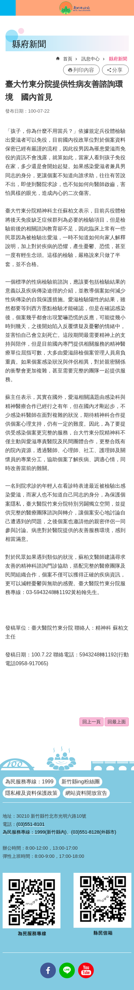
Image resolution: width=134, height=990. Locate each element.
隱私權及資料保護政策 (31, 793)
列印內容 (83, 70)
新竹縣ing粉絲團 (80, 781)
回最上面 (117, 721)
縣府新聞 (118, 58)
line (67, 962)
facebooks (48, 962)
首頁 (67, 58)
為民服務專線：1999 (29, 781)
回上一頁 (91, 721)
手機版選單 (8, 8)
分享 (117, 70)
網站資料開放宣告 (86, 793)
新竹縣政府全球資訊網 (75, 8)
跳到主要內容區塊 (3, 3)
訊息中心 (90, 58)
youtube (85, 962)
